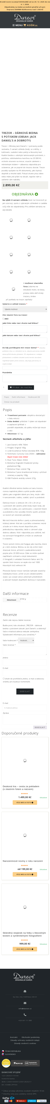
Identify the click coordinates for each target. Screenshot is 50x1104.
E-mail (5, 664)
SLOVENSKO (9, 1050)
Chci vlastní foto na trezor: (15, 311)
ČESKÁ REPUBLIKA (11, 1047)
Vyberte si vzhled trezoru (15, 300)
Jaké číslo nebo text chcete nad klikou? (20, 319)
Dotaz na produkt (11, 398)
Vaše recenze (9, 641)
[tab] (7, 393)
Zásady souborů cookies (25, 1039)
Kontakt (14, 1033)
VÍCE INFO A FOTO (24, 799)
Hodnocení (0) (34, 393)
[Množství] (4, 383)
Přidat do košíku (22, 383)
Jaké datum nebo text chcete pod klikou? (21, 331)
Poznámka (7, 369)
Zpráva (6, 709)
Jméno (5, 654)
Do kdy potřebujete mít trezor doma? (24, 352)
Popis (6, 393)
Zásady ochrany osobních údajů (25, 1036)
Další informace (18, 393)
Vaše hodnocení (10, 636)
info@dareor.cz (25, 1005)
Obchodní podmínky (31, 1033)
